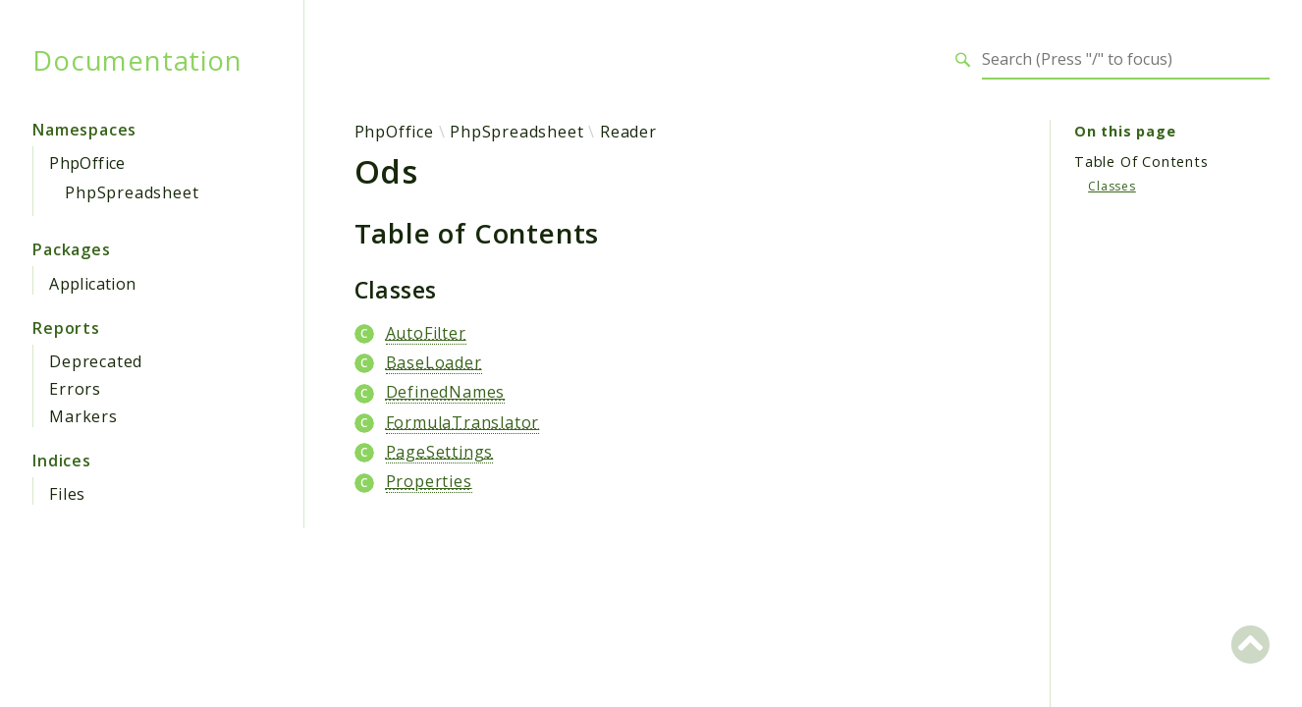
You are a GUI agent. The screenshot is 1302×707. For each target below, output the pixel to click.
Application (92, 284)
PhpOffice (87, 163)
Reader (628, 131)
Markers (83, 416)
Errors (75, 389)
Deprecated (95, 361)
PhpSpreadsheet (131, 192)
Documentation (137, 60)
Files (67, 494)
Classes (1112, 186)
